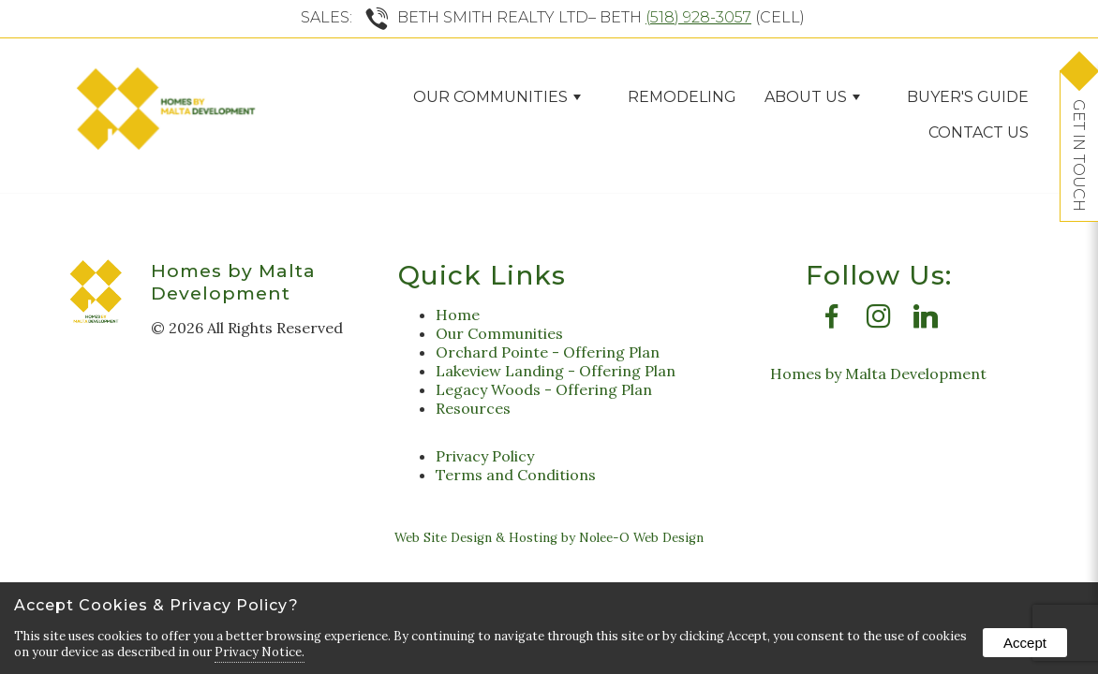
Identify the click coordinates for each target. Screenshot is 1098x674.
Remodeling (682, 97)
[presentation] (831, 321)
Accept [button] (1024, 643)
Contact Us (978, 132)
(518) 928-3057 (698, 17)
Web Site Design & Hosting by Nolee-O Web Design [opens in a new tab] (549, 538)
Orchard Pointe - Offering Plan (548, 352)
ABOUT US (812, 97)
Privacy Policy (485, 456)
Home (458, 314)
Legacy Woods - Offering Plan (544, 389)
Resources (473, 408)
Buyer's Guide (968, 97)
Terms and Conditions (516, 474)
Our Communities (497, 97)
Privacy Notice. (259, 652)
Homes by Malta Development (233, 281)
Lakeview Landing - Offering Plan (555, 370)
